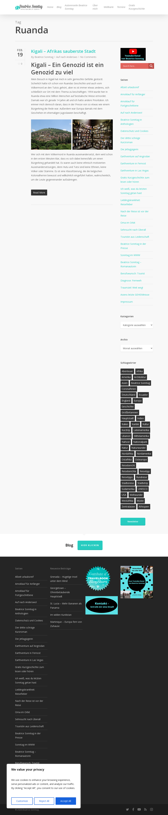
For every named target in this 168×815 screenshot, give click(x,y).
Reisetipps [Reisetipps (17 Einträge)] (127, 477)
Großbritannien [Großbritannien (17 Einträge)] (130, 412)
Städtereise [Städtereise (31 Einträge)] (128, 483)
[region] (44, 786)
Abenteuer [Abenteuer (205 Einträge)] (127, 371)
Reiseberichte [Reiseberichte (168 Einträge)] (129, 471)
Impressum (127, 301)
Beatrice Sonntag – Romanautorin (131, 264)
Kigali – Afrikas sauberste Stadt (63, 51)
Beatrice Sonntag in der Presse (133, 246)
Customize (22, 801)
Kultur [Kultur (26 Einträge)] (145, 424)
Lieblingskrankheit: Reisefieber (130, 202)
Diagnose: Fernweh (131, 280)
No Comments (88, 57)
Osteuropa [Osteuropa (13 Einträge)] (141, 459)
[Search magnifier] (151, 66)
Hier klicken (90, 545)
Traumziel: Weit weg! (132, 287)
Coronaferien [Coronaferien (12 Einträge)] (129, 388)
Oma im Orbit (128, 222)
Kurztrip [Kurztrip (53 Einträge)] (126, 430)
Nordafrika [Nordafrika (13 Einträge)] (127, 453)
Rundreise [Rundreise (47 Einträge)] (141, 477)
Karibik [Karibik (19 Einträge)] (135, 424)
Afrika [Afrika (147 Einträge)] (139, 371)
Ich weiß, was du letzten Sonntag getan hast (134, 191)
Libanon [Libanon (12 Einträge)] (126, 436)
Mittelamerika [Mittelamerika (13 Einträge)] (141, 436)
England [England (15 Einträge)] (126, 400)
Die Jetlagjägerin (129, 149)
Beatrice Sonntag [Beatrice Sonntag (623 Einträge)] (140, 383)
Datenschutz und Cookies (134, 131)
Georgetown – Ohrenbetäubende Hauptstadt (60, 592)
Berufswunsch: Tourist (133, 273)
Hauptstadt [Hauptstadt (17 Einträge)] (128, 418)
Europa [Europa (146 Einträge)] (137, 400)
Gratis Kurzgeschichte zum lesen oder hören (135, 179)
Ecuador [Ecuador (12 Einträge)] (143, 394)
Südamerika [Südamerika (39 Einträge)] (128, 489)
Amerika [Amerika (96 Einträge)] (126, 377)
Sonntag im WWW (130, 255)
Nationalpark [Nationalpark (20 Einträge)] (140, 441)
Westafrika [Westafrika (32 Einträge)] (127, 500)
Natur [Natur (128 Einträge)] (125, 447)
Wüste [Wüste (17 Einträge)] (140, 500)
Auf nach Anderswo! (131, 112)
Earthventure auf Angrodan (135, 156)
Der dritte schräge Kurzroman (130, 140)
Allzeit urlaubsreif (130, 87)
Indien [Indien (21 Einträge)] (140, 418)
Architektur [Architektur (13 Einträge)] (140, 377)
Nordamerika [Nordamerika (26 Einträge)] (144, 453)
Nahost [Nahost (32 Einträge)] (126, 441)
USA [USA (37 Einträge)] (124, 494)
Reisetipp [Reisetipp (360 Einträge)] (145, 471)
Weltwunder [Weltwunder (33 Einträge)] (136, 494)
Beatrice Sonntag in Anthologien (131, 121)
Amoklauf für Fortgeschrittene (129, 103)
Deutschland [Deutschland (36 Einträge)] (128, 394)
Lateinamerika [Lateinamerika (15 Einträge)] (141, 430)
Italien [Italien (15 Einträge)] (125, 424)
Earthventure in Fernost (133, 163)
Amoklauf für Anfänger (133, 94)
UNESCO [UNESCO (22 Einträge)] (143, 489)
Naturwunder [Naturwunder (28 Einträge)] (138, 447)
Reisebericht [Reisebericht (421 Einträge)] (128, 465)
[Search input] (135, 66)
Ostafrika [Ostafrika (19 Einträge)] (127, 459)
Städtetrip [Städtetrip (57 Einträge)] (142, 483)
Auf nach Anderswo (66, 57)
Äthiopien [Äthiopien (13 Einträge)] (144, 506)
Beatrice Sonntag (44, 57)
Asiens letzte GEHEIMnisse (135, 294)
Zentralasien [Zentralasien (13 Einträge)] (128, 506)
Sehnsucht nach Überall (133, 229)
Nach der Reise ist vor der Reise (135, 213)
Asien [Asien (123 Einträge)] (125, 383)
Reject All (44, 801)
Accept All (65, 801)
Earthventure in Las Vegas (135, 170)
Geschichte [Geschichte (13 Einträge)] (128, 406)
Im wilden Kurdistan (60, 614)
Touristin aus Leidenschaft (135, 236)
